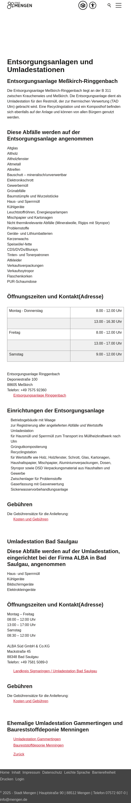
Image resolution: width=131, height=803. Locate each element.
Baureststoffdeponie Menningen (38, 745)
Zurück (18, 754)
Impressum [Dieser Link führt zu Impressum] (31, 772)
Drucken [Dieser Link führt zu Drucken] (6, 779)
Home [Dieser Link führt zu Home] (5, 772)
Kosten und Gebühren (30, 519)
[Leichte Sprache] (83, 5)
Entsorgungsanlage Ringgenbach (39, 395)
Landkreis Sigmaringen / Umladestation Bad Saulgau (55, 671)
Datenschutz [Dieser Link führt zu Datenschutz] (52, 772)
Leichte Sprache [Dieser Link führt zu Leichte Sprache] (77, 772)
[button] (101, 5)
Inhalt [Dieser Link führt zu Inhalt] (16, 772)
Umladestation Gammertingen (37, 739)
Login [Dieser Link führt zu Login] (19, 779)
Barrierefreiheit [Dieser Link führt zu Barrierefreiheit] (104, 772)
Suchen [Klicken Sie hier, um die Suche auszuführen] (109, 5)
